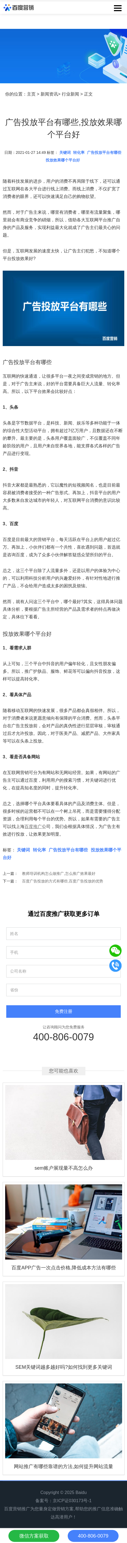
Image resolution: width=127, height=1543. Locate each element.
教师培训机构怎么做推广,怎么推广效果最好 (58, 873)
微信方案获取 (34, 1536)
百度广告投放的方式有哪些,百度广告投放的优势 (62, 881)
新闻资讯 (49, 94)
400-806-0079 (63, 1037)
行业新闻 (70, 94)
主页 (31, 94)
